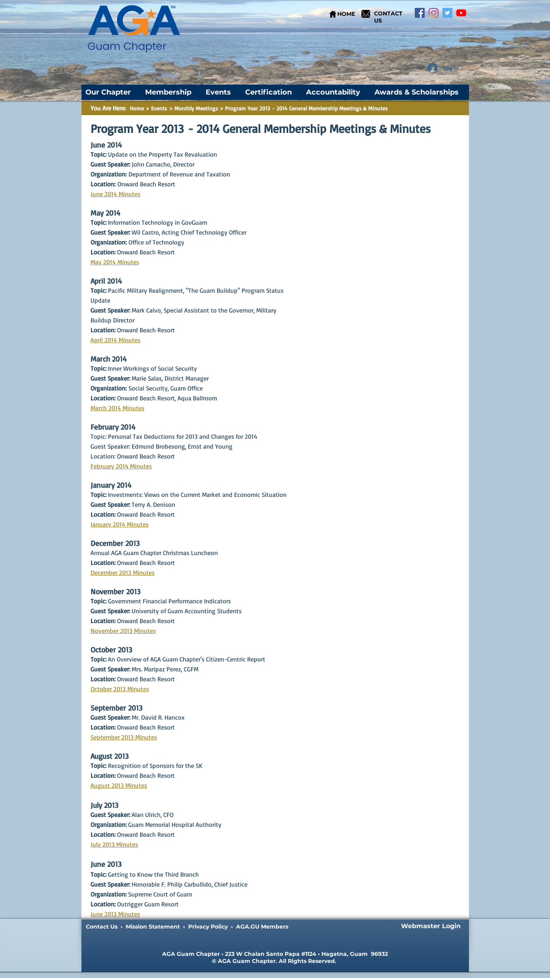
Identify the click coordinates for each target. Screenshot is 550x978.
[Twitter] (447, 13)
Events (160, 108)
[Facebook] (420, 13)
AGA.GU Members (262, 926)
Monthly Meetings (196, 108)
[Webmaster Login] (431, 926)
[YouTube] (461, 13)
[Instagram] (433, 13)
